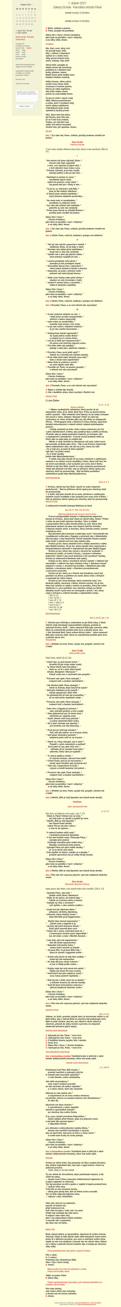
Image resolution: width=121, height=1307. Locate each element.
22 (29, 21)
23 (32, 21)
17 (35, 18)
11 (17, 18)
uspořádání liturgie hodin (25, 71)
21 (26, 21)
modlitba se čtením (23, 46)
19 (20, 21)
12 (20, 18)
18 (17, 21)
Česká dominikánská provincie (86, 1304)
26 (20, 24)
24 (35, 21)
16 (32, 18)
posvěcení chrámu (22, 75)
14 (26, 18)
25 (17, 24)
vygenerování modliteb (24, 67)
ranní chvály (20, 48)
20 (23, 21)
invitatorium (20, 44)
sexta (18, 52)
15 (29, 18)
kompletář (19, 59)
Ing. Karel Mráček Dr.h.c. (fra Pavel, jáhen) (88, 1303)
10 (35, 15)
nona (17, 54)
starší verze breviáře (22, 83)
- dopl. (23, 50)
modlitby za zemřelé (23, 73)
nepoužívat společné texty (25, 65)
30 (32, 24)
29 (29, 24)
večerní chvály (21, 56)
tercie (18, 50)
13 (23, 18)
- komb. (28, 48)
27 (23, 24)
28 (26, 24)
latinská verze (20, 79)
